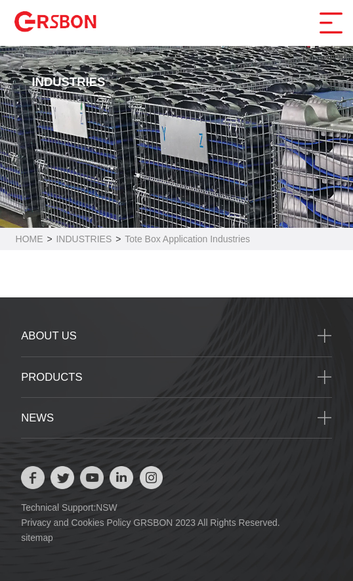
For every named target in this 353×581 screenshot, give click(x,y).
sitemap (37, 537)
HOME (29, 239)
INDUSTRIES (84, 239)
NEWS (37, 418)
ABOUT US (49, 336)
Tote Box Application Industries (187, 239)
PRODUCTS (51, 377)
